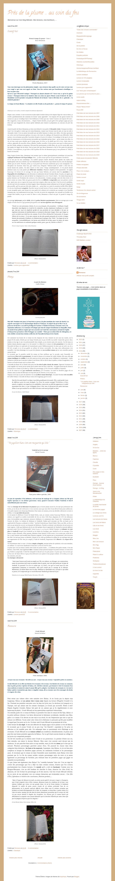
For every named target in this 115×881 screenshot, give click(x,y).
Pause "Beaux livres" (83, 107)
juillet (82, 368)
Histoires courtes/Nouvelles (85, 62)
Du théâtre (80, 52)
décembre (84, 353)
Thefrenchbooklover (99, 564)
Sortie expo (80, 180)
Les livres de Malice (99, 522)
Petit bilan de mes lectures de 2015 (88, 139)
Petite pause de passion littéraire (87, 158)
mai (82, 373)
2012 (81, 416)
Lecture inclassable (83, 81)
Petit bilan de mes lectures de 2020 (88, 155)
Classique (17, 850)
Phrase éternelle (82, 168)
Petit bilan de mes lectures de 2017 (88, 145)
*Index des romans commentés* (87, 30)
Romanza (82, 272)
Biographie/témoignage (84, 36)
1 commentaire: (33, 263)
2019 (81, 348)
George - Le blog (98, 488)
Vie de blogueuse (82, 193)
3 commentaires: (33, 612)
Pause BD (80, 110)
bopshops (63, 876)
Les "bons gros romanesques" (86, 91)
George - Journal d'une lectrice (98, 484)
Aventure (79, 33)
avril (82, 390)
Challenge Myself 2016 (84, 234)
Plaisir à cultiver (98, 554)
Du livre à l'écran (82, 49)
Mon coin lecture (98, 541)
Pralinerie (96, 558)
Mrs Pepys (96, 548)
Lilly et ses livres (98, 525)
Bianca (95, 456)
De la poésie (81, 46)
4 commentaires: (33, 848)
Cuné (94, 468)
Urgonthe (96, 574)
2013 (81, 413)
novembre (84, 356)
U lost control (97, 567)
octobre (83, 359)
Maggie (95, 535)
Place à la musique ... (84, 171)
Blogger (76, 876)
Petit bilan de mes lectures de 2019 (88, 151)
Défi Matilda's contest (83, 240)
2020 (81, 345)
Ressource (12, 626)
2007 (81, 430)
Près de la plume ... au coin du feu (43, 13)
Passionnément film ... (84, 103)
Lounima (95, 532)
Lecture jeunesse (19, 614)
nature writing (81, 100)
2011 (81, 419)
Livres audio (80, 97)
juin (82, 370)
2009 (81, 424)
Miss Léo (96, 538)
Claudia (95, 462)
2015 (81, 407)
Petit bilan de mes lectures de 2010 (88, 123)
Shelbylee (96, 561)
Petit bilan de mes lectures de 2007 (88, 113)
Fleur (94, 480)
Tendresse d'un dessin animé (86, 190)
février (83, 395)
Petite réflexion (81, 161)
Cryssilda (96, 465)
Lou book (96, 529)
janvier (83, 398)
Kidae (95, 496)
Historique (17, 431)
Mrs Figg (96, 545)
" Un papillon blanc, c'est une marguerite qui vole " (28, 443)
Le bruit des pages (99, 509)
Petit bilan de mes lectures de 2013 (88, 132)
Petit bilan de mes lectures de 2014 (88, 135)
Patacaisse (96, 551)
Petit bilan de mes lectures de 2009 (88, 119)
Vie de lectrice (81, 196)
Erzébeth (96, 477)
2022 (81, 339)
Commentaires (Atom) (45, 863)
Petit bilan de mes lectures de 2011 (88, 126)
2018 (81, 351)
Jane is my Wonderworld (97, 492)
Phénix (10, 277)
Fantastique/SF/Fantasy (84, 58)
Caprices (96, 459)
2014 (81, 410)
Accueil (40, 858)
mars (82, 392)
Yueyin (95, 577)
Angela (95, 444)
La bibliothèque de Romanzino (86, 71)
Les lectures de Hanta (100, 519)
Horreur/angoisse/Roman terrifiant (88, 68)
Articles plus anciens (64, 858)
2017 (81, 402)
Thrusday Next (81, 237)
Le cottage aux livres (99, 513)
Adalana (95, 441)
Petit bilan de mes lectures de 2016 (88, 142)
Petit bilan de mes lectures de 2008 (88, 116)
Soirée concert (81, 177)
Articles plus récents (15, 858)
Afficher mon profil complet (85, 275)
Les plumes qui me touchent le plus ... (89, 94)
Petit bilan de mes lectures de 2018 (88, 148)
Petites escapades (82, 164)
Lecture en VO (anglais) (84, 78)
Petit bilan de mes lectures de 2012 (88, 129)
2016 (81, 404)
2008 (81, 427)
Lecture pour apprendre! (21, 265)
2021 (81, 342)
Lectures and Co (98, 516)
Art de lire (96, 447)
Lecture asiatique (82, 74)
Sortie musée (81, 184)
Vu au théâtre (81, 203)
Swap (78, 187)
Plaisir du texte (81, 174)
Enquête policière (82, 55)
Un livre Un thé (98, 570)
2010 (81, 422)
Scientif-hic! (13, 31)
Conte (79, 42)
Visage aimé (81, 200)
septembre (84, 362)
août (82, 365)
